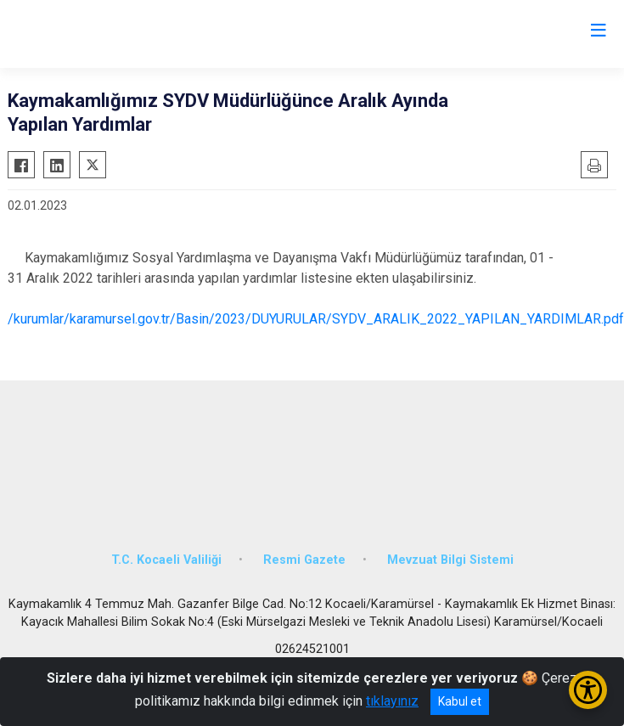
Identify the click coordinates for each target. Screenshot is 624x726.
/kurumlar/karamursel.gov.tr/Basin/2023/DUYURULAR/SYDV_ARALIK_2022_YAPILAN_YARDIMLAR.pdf (316, 319)
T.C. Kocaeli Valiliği (166, 560)
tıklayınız (392, 701)
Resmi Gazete (304, 560)
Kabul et (459, 701)
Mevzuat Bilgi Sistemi (450, 560)
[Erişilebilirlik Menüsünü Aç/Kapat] (588, 690)
